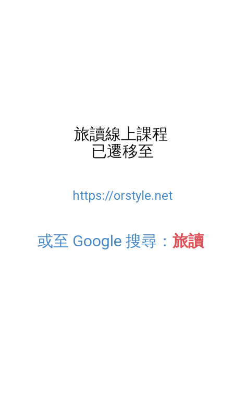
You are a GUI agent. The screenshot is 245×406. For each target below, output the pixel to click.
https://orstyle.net (122, 195)
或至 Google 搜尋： (122, 241)
